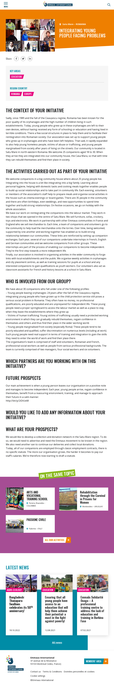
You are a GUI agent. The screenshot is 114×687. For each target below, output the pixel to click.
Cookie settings (37, 675)
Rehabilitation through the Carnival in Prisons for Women (92, 497)
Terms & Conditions (52, 671)
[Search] (109, 5)
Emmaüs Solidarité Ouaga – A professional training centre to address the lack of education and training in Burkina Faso (92, 609)
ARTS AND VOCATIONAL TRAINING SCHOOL (37, 495)
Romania (15, 94)
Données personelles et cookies (79, 671)
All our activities (57, 540)
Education (16, 76)
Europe (28, 94)
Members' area (96, 661)
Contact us (35, 671)
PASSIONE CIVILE (36, 519)
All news (57, 642)
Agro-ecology (14, 590)
